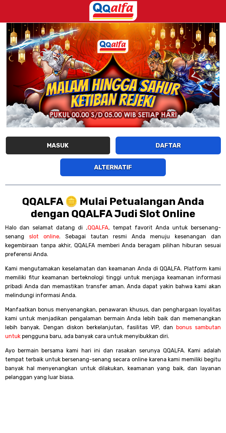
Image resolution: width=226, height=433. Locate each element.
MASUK (58, 145)
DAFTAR (168, 145)
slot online (44, 236)
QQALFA (98, 227)
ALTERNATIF (113, 167)
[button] (209, 75)
